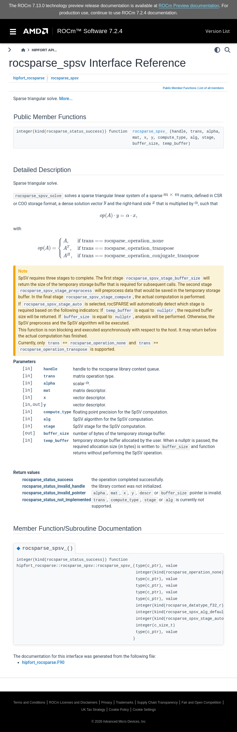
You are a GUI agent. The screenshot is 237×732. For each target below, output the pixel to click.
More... (65, 98)
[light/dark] (217, 50)
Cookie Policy (119, 710)
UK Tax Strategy (93, 710)
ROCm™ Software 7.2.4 (89, 31)
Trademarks (124, 702)
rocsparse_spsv (65, 78)
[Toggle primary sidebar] (9, 50)
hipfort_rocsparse (29, 78)
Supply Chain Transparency (157, 702)
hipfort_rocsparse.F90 (43, 662)
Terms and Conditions (29, 702)
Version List (218, 31)
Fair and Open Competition (201, 702)
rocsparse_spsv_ (150, 131)
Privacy (106, 702)
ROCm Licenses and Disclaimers (73, 702)
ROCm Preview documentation (188, 5)
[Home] (23, 50)
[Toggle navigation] (13, 31)
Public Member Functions (179, 88)
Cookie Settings (144, 710)
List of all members (211, 88)
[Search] (227, 50)
